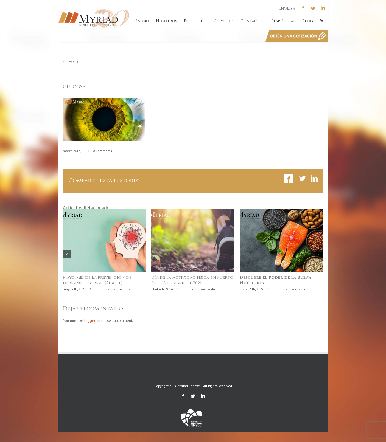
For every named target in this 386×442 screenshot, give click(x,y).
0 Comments (102, 151)
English (287, 8)
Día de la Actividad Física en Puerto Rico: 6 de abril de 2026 (192, 280)
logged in (92, 320)
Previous (71, 62)
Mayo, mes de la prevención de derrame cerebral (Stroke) (97, 280)
